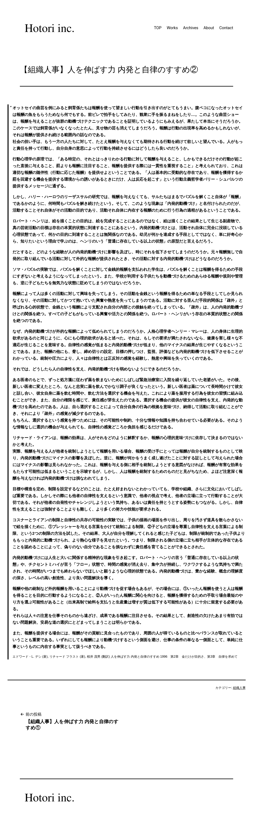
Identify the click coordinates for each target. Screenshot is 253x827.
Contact (226, 27)
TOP (158, 27)
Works (172, 27)
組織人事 (239, 687)
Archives (190, 27)
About (208, 27)
